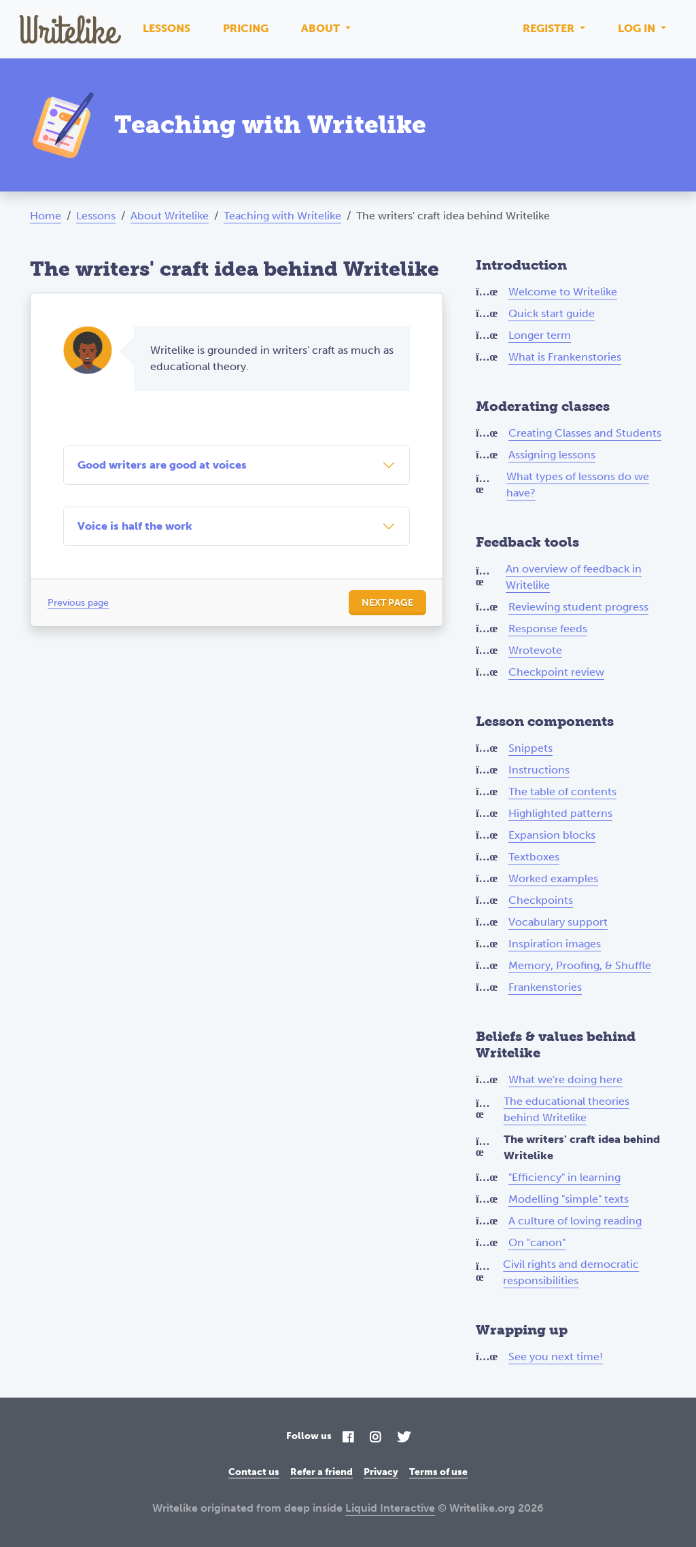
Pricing (245, 28)
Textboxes (533, 856)
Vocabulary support (558, 921)
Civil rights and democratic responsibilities (571, 1272)
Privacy (381, 1472)
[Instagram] (375, 1438)
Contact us (253, 1472)
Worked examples (553, 878)
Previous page (78, 602)
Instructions (539, 769)
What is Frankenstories (564, 356)
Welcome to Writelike (562, 291)
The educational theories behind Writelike (566, 1109)
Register (550, 28)
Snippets (530, 748)
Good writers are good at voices (162, 464)
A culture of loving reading (575, 1220)
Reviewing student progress (578, 606)
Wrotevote (535, 650)
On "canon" (537, 1242)
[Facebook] (348, 1438)
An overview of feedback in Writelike (574, 577)
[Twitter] (404, 1438)
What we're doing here (565, 1079)
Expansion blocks (551, 835)
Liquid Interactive (390, 1508)
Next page (387, 602)
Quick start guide (551, 313)
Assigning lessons (551, 454)
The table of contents (562, 791)
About (322, 28)
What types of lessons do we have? (577, 484)
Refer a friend (321, 1472)
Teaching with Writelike (282, 215)
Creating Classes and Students (584, 432)
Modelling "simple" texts (568, 1199)
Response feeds (547, 628)
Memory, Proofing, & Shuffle (579, 965)
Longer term (539, 335)
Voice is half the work (134, 526)
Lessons (166, 28)
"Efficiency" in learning (564, 1177)
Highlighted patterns (560, 813)
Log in (638, 28)
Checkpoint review (556, 672)
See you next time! (555, 1356)
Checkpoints (540, 900)
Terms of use (438, 1472)
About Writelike (169, 215)
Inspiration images (554, 943)
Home (45, 215)
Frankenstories (545, 987)
